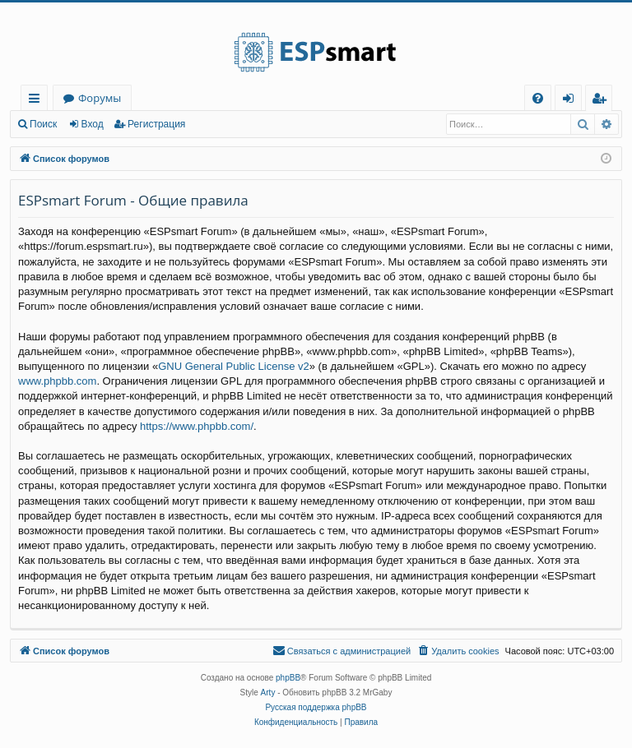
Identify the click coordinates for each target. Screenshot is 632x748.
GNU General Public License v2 (233, 366)
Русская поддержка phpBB (315, 707)
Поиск (43, 124)
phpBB (288, 677)
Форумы (99, 97)
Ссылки (37, 100)
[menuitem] (538, 98)
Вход (92, 124)
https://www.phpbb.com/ (196, 426)
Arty (268, 692)
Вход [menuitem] (571, 100)
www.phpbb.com (57, 381)
